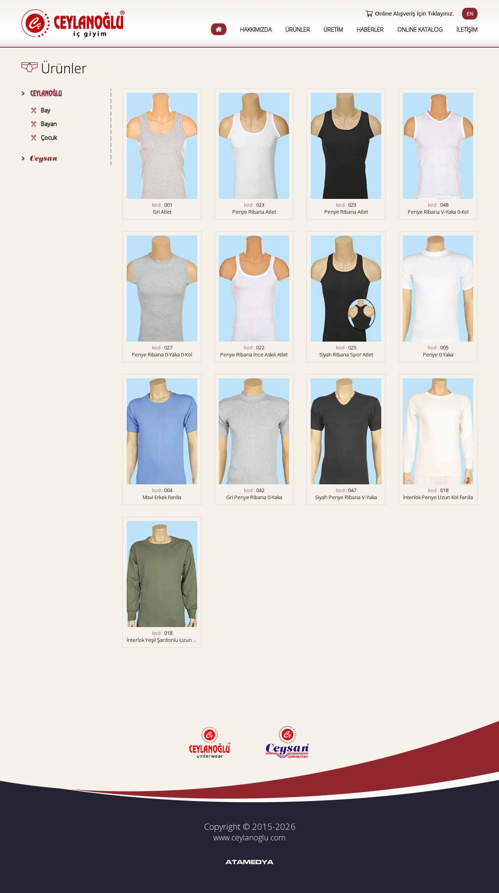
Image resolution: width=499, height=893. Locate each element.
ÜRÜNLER (297, 29)
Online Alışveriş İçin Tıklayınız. (414, 13)
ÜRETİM (333, 29)
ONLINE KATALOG (420, 29)
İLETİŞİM (467, 29)
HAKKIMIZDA (256, 29)
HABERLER (370, 29)
